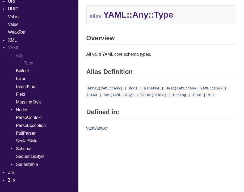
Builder (22, 71)
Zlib (11, 180)
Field (20, 94)
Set (107, 95)
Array (93, 88)
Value (13, 24)
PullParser (26, 133)
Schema (24, 148)
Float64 (151, 88)
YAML (13, 48)
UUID (13, 9)
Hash (170, 88)
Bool (133, 88)
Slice (146, 95)
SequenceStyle (30, 156)
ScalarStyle (26, 141)
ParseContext (29, 117)
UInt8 (159, 95)
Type (28, 63)
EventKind (25, 86)
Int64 (91, 95)
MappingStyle (29, 102)
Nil (211, 95)
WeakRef (17, 32)
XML (12, 40)
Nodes (22, 109)
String (179, 95)
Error (21, 78)
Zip (11, 172)
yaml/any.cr (97, 128)
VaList (13, 16)
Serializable (27, 164)
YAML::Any (110, 88)
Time (196, 95)
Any (19, 55)
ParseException (31, 125)
